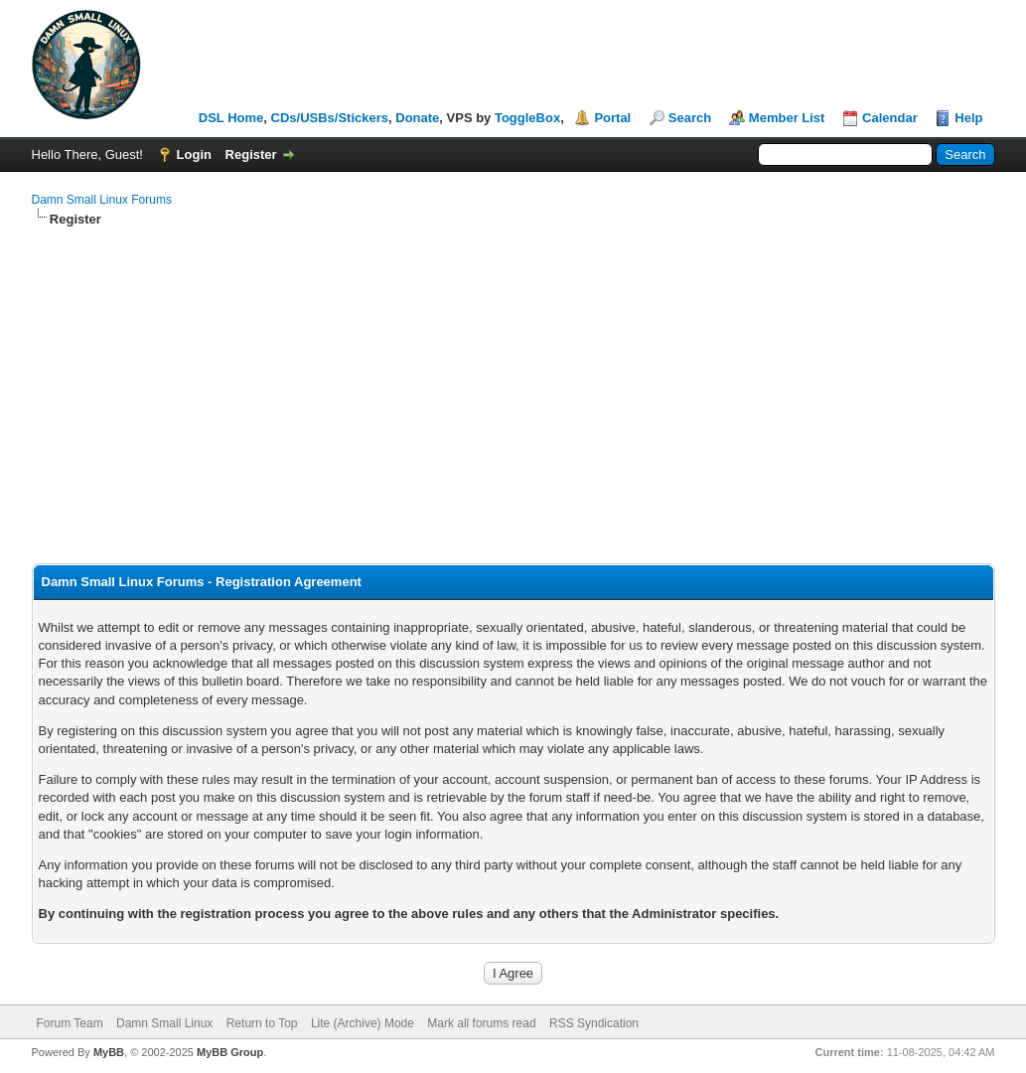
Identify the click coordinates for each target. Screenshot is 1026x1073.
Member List (787, 117)
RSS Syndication (594, 1023)
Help (968, 117)
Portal (612, 117)
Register (251, 154)
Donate (417, 117)
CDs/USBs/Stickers (330, 117)
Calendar (890, 117)
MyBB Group (230, 1052)
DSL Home (231, 117)
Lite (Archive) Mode (362, 1023)
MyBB (108, 1052)
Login (194, 154)
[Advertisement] (513, 377)
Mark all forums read (481, 1023)
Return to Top (262, 1023)
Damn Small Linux (164, 1023)
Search (689, 117)
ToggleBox (527, 117)
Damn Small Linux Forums (102, 200)
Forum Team (70, 1023)
